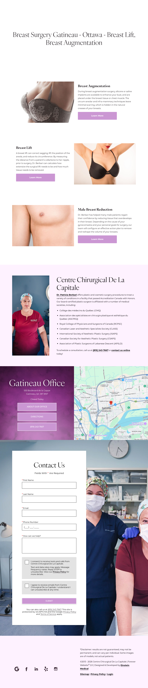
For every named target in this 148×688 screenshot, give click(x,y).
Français (113, 10)
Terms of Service (48, 614)
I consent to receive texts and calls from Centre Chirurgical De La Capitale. (52, 567)
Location (79, 10)
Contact (129, 10)
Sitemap (84, 674)
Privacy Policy (59, 572)
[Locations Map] (111, 402)
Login (110, 674)
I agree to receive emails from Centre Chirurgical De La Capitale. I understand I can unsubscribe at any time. (50, 587)
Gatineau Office (37, 382)
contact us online (120, 350)
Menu (64, 10)
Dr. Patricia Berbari (67, 294)
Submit (49, 601)
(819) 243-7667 (100, 350)
